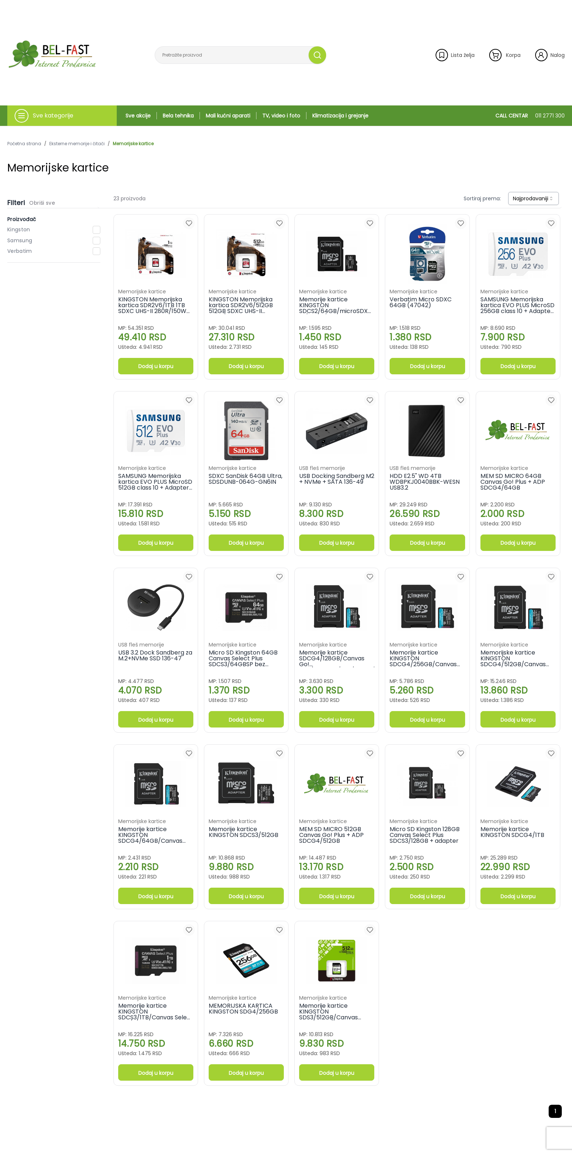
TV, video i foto (281, 115)
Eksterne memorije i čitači (77, 144)
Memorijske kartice (133, 144)
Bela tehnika (178, 115)
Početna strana (24, 144)
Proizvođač (21, 219)
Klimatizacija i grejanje (340, 115)
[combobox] (533, 198)
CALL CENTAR (530, 115)
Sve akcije (138, 115)
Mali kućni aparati (228, 115)
